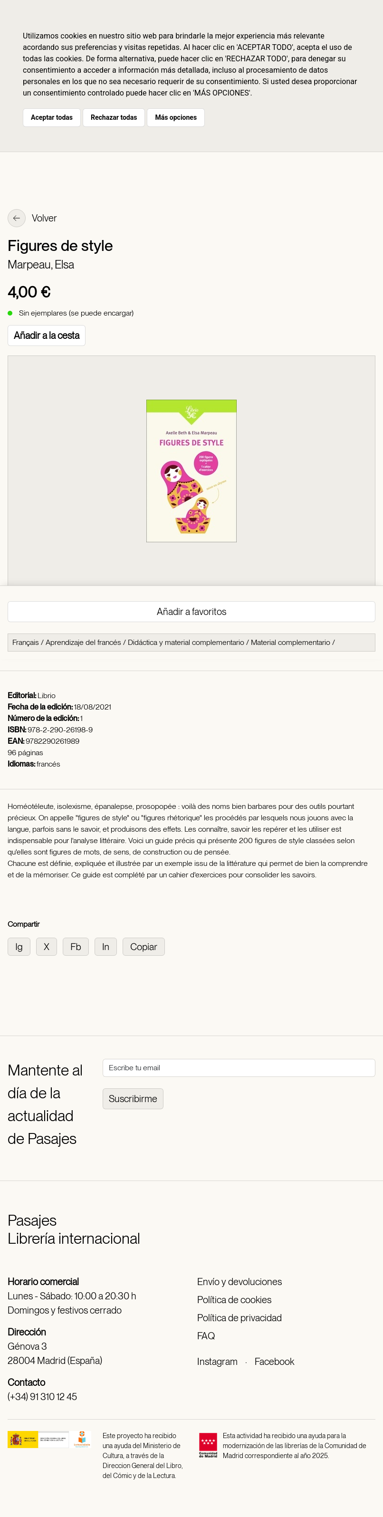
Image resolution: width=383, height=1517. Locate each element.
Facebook (274, 1361)
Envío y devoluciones (239, 1281)
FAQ (206, 1336)
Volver (32, 219)
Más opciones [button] (176, 117)
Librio (47, 695)
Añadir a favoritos (191, 611)
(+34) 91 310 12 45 (42, 1396)
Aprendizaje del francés (83, 642)
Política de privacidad (239, 1318)
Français (25, 642)
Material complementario (290, 642)
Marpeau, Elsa (41, 264)
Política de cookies (234, 1300)
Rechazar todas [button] (114, 117)
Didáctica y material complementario (186, 642)
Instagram (217, 1361)
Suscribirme (133, 1098)
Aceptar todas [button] (52, 117)
